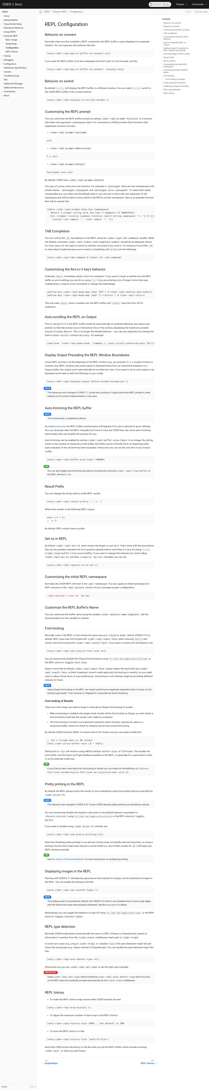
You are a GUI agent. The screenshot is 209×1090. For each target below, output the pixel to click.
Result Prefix (168, 57)
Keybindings (11, 44)
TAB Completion (170, 33)
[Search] (160, 4)
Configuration (12, 48)
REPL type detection (172, 89)
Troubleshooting (11, 76)
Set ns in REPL (169, 61)
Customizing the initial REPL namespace (175, 65)
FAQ (5, 79)
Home (6, 16)
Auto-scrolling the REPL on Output (174, 43)
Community (197, 4)
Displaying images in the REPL (176, 86)
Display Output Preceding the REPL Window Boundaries (175, 49)
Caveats (7, 72)
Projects (180, 4)
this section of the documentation (67, 859)
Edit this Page (201, 11)
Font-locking (168, 76)
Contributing (9, 91)
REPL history (169, 93)
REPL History (12, 51)
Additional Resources (14, 87)
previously (60, 426)
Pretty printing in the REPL (174, 83)
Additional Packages (13, 83)
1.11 (187, 11)
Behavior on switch (171, 26)
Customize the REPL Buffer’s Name (175, 71)
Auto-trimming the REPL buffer (176, 54)
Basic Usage (11, 40)
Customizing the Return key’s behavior (175, 38)
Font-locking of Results (175, 79)
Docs (18, 4)
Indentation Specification (15, 68)
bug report (111, 904)
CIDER (6, 4)
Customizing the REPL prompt (176, 30)
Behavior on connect (172, 23)
